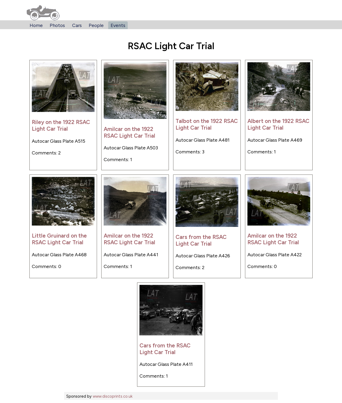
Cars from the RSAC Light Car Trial (201, 240)
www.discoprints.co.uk (113, 396)
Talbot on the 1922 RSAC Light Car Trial (207, 124)
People (96, 25)
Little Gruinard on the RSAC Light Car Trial (59, 239)
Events (118, 25)
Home (36, 25)
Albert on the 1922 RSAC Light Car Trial (278, 124)
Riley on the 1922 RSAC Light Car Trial (61, 125)
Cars (77, 25)
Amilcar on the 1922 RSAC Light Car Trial (129, 132)
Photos (57, 25)
